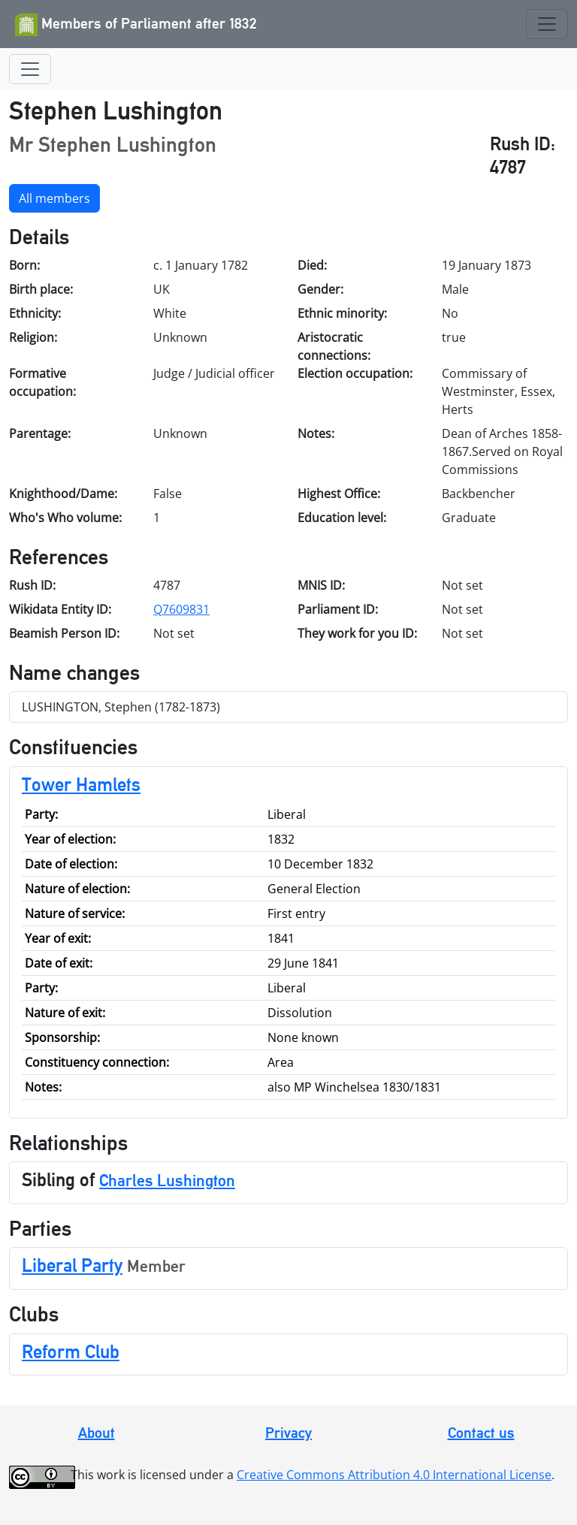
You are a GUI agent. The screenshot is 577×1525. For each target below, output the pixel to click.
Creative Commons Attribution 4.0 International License (394, 1474)
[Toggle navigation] (547, 24)
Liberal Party (72, 1265)
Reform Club (70, 1351)
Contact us (481, 1433)
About (96, 1433)
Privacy (288, 1433)
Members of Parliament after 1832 (136, 25)
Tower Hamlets (81, 784)
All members (54, 198)
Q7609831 (181, 609)
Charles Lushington (167, 1180)
